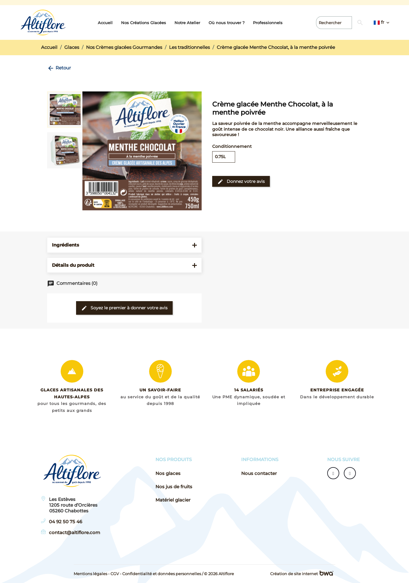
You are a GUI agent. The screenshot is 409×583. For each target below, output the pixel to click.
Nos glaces (168, 473)
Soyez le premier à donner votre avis (124, 308)
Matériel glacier (172, 500)
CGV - (115, 573)
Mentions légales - (92, 573)
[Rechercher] (351, 22)
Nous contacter (259, 473)
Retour (59, 68)
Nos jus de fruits (173, 486)
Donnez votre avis (241, 181)
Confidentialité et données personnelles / (162, 573)
